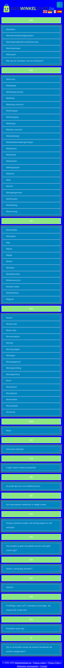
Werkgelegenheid (14, 192)
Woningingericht (13, 362)
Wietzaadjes (11, 230)
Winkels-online (12, 286)
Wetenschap (11, 211)
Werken (9, 186)
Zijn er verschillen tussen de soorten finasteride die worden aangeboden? (29, 649)
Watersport (11, 54)
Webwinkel (11, 155)
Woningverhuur (13, 374)
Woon (8, 380)
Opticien (9, 587)
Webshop (10, 98)
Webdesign (11, 85)
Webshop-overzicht (15, 104)
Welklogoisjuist (12, 167)
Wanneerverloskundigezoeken (19, 35)
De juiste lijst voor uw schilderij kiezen (23, 486)
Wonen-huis (11, 324)
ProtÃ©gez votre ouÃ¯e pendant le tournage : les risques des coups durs (28, 608)
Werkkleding (11, 205)
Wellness (10, 174)
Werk (8, 180)
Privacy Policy (54, 663)
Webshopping (12, 117)
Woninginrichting (13, 368)
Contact (43, 666)
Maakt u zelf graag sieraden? (19, 569)
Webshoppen (12, 111)
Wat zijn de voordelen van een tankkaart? (25, 61)
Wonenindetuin (13, 336)
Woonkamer (11, 387)
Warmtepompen (13, 48)
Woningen (10, 355)
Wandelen (10, 29)
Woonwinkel (11, 399)
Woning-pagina (13, 349)
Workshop (10, 412)
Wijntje (9, 255)
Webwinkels (11, 161)
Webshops (11, 123)
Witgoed (9, 299)
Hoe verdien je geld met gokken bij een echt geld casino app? (28, 548)
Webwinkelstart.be (23, 663)
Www (8, 430)
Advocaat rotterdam (15, 449)
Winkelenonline (13, 274)
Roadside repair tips (15, 628)
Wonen (9, 318)
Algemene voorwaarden (28, 666)
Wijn (8, 242)
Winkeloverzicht (13, 280)
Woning (9, 343)
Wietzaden (11, 236)
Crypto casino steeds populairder (21, 467)
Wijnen (9, 249)
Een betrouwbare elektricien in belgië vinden (26, 504)
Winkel (9, 261)
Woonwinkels (12, 406)
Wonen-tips (11, 330)
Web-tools (10, 79)
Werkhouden (12, 199)
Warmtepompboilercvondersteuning (22, 42)
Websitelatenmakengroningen (19, 142)
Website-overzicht (14, 129)
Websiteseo (11, 148)
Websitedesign (12, 136)
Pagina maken (39, 663)
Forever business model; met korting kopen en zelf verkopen (29, 525)
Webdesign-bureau (14, 92)
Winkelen (10, 268)
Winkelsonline (12, 293)
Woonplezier (11, 393)
